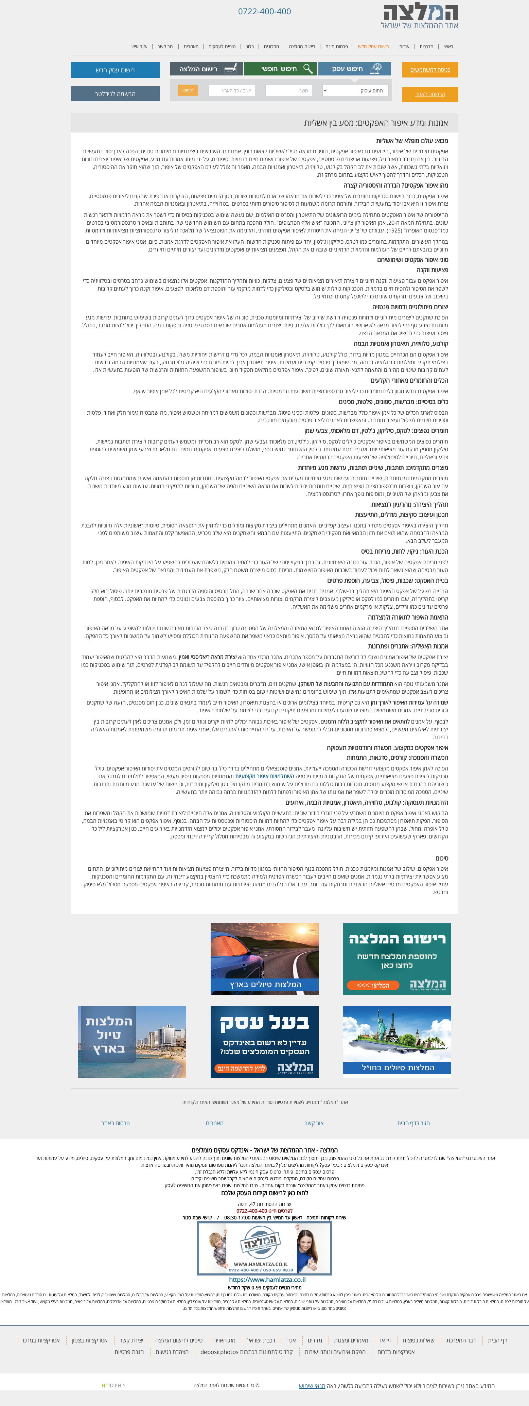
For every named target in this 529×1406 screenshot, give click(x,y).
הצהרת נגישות (172, 1352)
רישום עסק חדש (373, 46)
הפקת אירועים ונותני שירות (335, 1352)
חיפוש (188, 90)
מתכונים (271, 46)
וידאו (385, 1340)
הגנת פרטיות (129, 1352)
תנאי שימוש (312, 1386)
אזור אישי (138, 46)
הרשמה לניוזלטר (115, 94)
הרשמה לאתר (430, 94)
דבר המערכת (461, 1340)
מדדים (315, 1340)
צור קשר (166, 46)
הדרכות (427, 46)
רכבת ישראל (261, 1340)
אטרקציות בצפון (90, 1340)
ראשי (448, 46)
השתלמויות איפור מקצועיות (264, 776)
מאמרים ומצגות (351, 1340)
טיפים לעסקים (222, 46)
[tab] (354, 68)
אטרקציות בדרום (396, 1352)
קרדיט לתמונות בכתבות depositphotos (246, 1352)
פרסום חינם (336, 46)
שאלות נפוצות (419, 1340)
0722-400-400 (264, 11)
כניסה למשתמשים (430, 69)
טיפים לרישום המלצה (178, 1340)
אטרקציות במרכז (41, 1340)
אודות (404, 46)
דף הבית (497, 1340)
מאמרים (191, 46)
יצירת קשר (131, 1340)
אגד (291, 1340)
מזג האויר (224, 1340)
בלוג (250, 46)
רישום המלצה (302, 46)
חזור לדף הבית (413, 1123)
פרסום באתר (115, 1123)
